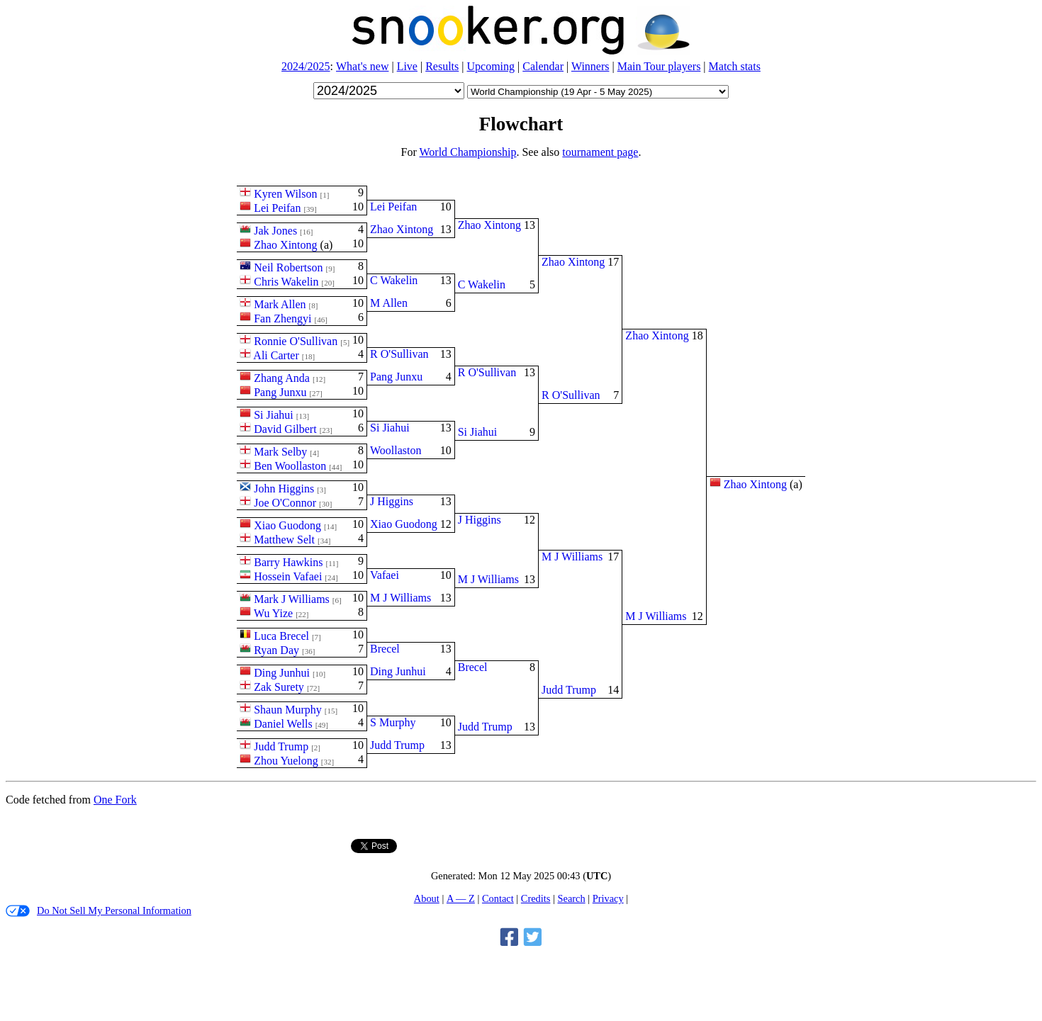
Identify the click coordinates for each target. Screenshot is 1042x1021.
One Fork (115, 800)
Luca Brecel (281, 636)
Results (442, 66)
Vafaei (384, 575)
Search (571, 898)
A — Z (461, 898)
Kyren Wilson (285, 194)
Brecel (385, 649)
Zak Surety (279, 687)
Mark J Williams (292, 599)
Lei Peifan (277, 208)
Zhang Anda (282, 378)
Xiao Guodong (287, 525)
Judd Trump (281, 746)
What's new (362, 66)
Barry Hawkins (288, 562)
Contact (498, 898)
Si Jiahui (273, 415)
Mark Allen (280, 304)
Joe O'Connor (285, 503)
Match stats (735, 66)
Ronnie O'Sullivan (295, 341)
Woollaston (395, 450)
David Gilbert (285, 429)
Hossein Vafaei (288, 576)
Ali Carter (275, 355)
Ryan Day (276, 650)
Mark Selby (280, 452)
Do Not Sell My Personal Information (98, 911)
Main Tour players (659, 66)
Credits (536, 898)
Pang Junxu (280, 392)
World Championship (468, 152)
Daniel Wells (283, 724)
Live (407, 66)
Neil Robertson (288, 267)
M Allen (389, 303)
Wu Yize (273, 613)
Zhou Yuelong (286, 761)
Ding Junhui (282, 673)
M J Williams (400, 598)
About (426, 898)
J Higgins (391, 501)
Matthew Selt (284, 540)
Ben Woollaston (290, 466)
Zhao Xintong (285, 245)
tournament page (600, 152)
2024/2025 (305, 66)
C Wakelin (394, 280)
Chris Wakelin (286, 282)
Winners (590, 66)
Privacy (608, 898)
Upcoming (491, 66)
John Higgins (284, 489)
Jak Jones (275, 231)
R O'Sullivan (399, 354)
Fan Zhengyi (282, 318)
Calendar (543, 66)
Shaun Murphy (288, 710)
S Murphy (392, 722)
